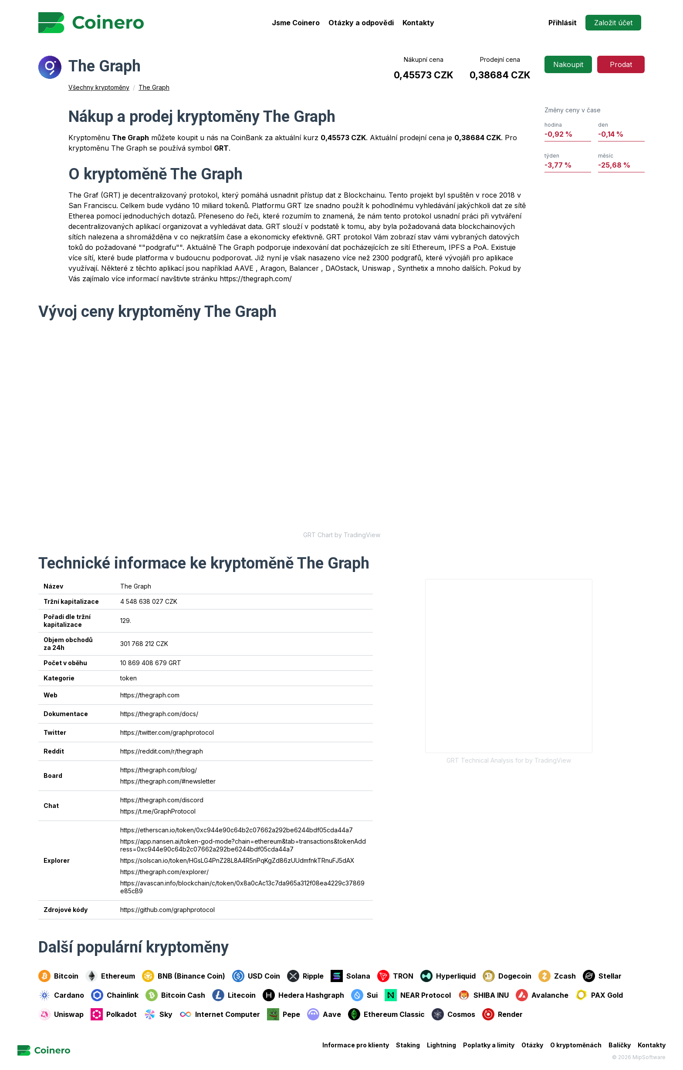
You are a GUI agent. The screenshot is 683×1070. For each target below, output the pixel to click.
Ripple (305, 976)
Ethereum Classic (386, 1014)
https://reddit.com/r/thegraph (161, 751)
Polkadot (114, 1014)
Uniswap (61, 1014)
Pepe (283, 1014)
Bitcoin (58, 976)
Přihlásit (562, 22)
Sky (158, 1014)
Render (502, 1014)
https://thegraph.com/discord (161, 800)
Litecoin (234, 995)
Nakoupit (568, 64)
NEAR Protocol (418, 995)
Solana (350, 976)
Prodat (621, 64)
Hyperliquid (448, 976)
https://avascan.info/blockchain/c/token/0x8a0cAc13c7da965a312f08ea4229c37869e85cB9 (242, 887)
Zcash (557, 976)
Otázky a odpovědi (361, 22)
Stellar (602, 976)
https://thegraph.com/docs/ (159, 713)
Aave (324, 1014)
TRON (395, 976)
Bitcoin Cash (175, 995)
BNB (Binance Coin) (183, 976)
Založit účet (613, 22)
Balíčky (620, 1045)
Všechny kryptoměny (98, 87)
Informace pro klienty (355, 1045)
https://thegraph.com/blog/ (158, 770)
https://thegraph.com (149, 695)
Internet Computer (219, 1014)
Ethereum (110, 976)
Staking (408, 1045)
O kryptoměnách (576, 1045)
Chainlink (115, 995)
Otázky (532, 1045)
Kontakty (418, 22)
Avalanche (542, 995)
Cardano (61, 995)
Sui (364, 995)
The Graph (154, 87)
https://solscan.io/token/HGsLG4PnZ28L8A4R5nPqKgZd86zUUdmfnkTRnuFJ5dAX (237, 860)
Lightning (441, 1045)
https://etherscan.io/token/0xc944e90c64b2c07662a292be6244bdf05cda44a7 (236, 830)
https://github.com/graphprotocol (167, 909)
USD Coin (256, 976)
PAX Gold (599, 995)
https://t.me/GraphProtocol (158, 811)
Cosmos (453, 1014)
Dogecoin (507, 976)
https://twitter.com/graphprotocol (167, 732)
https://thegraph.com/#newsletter (168, 781)
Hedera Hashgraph (303, 995)
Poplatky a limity (488, 1045)
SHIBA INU (483, 995)
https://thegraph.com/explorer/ (164, 871)
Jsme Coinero (296, 22)
